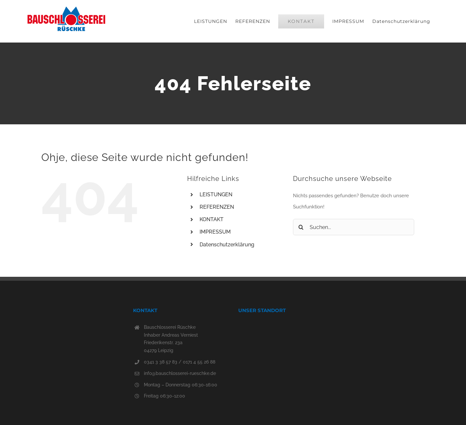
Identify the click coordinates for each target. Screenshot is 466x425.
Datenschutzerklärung (227, 244)
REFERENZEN (217, 207)
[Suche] (301, 227)
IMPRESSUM (215, 232)
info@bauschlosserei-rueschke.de (180, 373)
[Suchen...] (353, 227)
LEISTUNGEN (216, 194)
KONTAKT (211, 219)
